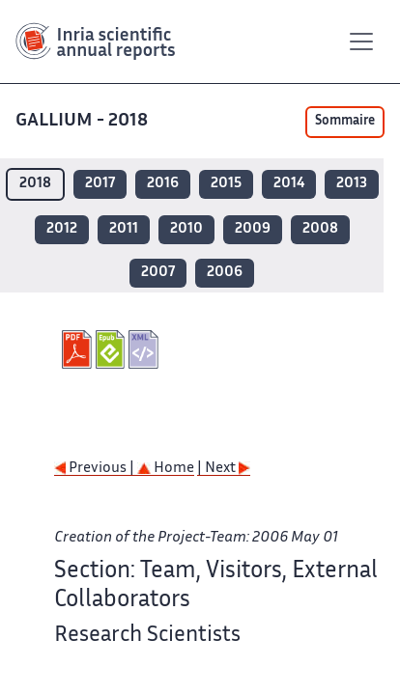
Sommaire (345, 121)
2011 (123, 229)
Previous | (95, 468)
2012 (61, 229)
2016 (163, 184)
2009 (253, 229)
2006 (225, 272)
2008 (320, 229)
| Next (223, 468)
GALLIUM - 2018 (83, 121)
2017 (100, 184)
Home (165, 468)
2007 (158, 272)
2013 (351, 184)
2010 (186, 229)
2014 (288, 184)
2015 (226, 184)
